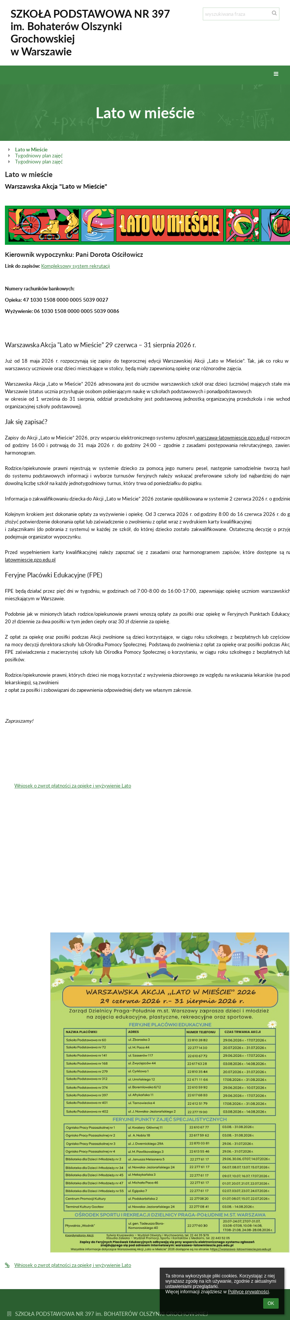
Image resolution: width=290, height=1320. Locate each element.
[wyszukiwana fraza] (241, 14)
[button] (276, 74)
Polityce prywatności (248, 1291)
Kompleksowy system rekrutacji (75, 266)
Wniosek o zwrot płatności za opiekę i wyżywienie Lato (72, 786)
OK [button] (271, 1303)
